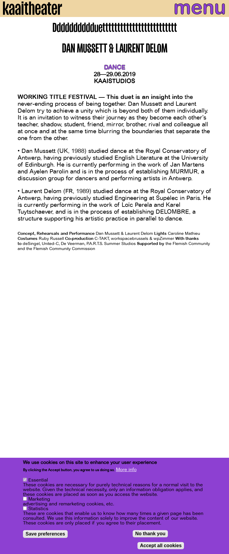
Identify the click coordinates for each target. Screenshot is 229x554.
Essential (38, 481)
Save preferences (45, 534)
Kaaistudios (114, 81)
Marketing (39, 500)
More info (126, 470)
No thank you (150, 534)
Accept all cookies (161, 546)
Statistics (38, 509)
